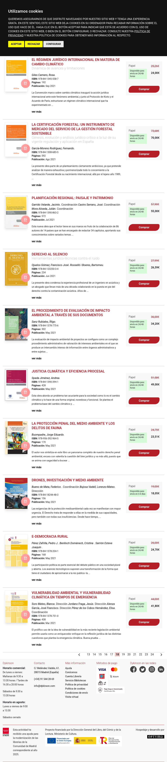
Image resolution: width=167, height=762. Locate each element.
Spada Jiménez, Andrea (45, 378)
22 (140, 654)
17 (111, 654)
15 (99, 654)
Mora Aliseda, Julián (43, 208)
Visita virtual (71, 696)
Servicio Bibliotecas (75, 680)
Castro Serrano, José (90, 204)
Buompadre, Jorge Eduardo (48, 434)
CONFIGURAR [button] (53, 44)
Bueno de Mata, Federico (47, 486)
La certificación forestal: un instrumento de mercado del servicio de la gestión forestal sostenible (73, 129)
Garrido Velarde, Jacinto (46, 204)
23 (146, 654)
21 (134, 654)
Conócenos (71, 672)
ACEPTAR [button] (16, 44)
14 (94, 654)
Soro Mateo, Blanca (43, 604)
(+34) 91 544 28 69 (44, 679)
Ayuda (68, 668)
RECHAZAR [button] (34, 44)
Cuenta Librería (73, 676)
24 (152, 654)
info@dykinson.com (44, 686)
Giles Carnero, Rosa (43, 75)
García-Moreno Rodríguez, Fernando (53, 148)
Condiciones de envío (76, 692)
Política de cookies (75, 688)
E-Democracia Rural (50, 536)
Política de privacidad (76, 684)
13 (88, 654)
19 (123, 654)
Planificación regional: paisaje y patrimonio (72, 198)
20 (128, 654)
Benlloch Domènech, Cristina (77, 543)
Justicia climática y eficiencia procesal (68, 371)
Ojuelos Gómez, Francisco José (50, 265)
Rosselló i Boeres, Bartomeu (86, 265)
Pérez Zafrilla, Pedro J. (45, 543)
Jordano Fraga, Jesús (80, 604)
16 (105, 654)
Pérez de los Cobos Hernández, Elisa (93, 608)
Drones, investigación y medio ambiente (68, 480)
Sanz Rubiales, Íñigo (43, 321)
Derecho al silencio (50, 254)
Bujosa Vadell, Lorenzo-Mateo (97, 486)
